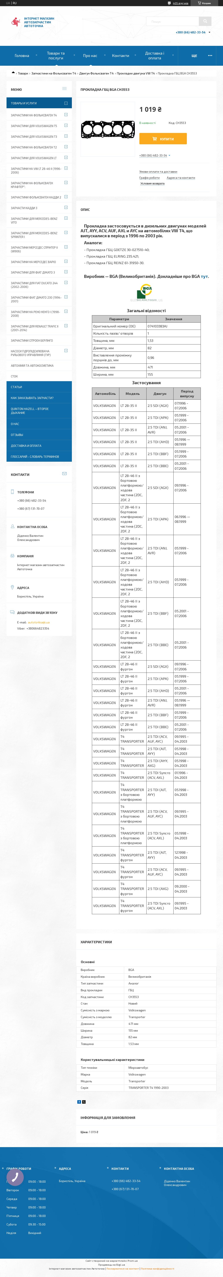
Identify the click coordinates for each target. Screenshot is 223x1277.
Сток (14, 376)
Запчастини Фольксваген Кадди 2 (36, 197)
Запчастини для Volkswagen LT (34, 158)
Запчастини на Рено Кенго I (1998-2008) (35, 313)
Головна (22, 55)
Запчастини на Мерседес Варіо (33, 262)
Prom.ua (133, 1260)
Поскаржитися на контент (122, 1268)
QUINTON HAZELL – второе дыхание (30, 411)
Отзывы (17, 435)
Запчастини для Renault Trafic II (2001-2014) (34, 328)
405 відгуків (180, 3)
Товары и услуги (24, 103)
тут (204, 276)
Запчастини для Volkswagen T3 (34, 136)
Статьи (16, 387)
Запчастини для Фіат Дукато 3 (33, 272)
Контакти (120, 55)
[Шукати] (205, 21)
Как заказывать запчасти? (32, 398)
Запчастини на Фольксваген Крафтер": (32, 185)
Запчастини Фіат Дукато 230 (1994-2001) (36, 299)
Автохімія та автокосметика (32, 365)
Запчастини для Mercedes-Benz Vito (34, 220)
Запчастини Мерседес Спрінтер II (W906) (34, 249)
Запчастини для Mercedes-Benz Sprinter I (34, 235)
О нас (15, 424)
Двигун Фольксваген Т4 (96, 73)
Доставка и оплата (26, 445)
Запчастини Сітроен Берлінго (32, 340)
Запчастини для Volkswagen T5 (34, 126)
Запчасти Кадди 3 (24, 208)
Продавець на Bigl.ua (111, 1264)
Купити (167, 139)
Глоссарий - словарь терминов (35, 456)
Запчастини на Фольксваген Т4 (53, 73)
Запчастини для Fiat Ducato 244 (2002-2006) (34, 285)
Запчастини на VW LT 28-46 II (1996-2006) (36, 170)
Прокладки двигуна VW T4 (136, 73)
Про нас (90, 55)
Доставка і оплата (154, 55)
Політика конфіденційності (157, 1268)
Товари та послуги (56, 55)
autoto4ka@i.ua (39, 622)
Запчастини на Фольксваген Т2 (34, 147)
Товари (23, 73)
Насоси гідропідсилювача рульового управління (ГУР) (31, 353)
